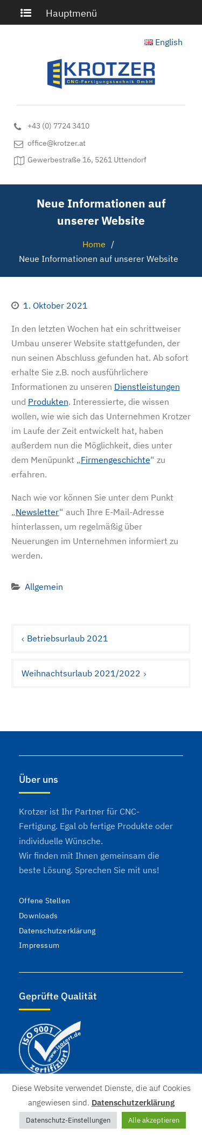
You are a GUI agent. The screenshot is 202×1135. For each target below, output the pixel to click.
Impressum (39, 945)
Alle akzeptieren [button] (153, 1120)
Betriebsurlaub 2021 (67, 638)
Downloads (38, 915)
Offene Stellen (44, 900)
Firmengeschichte (115, 459)
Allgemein (44, 586)
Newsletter (37, 511)
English (163, 42)
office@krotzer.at (56, 143)
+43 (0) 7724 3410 (58, 126)
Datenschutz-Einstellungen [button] (68, 1120)
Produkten (48, 401)
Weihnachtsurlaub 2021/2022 (81, 673)
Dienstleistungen (147, 386)
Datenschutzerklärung (57, 931)
